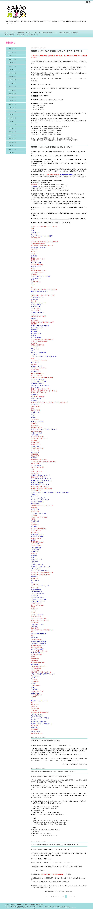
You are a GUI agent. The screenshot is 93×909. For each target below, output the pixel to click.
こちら (74, 113)
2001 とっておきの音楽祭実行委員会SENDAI (19, 907)
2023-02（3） (12, 128)
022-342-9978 (45, 833)
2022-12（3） (12, 135)
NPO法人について (31, 32)
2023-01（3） (12, 132)
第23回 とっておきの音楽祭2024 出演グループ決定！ (52, 147)
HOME (6, 32)
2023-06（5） (12, 114)
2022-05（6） (12, 142)
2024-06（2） (12, 87)
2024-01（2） (12, 104)
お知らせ (13, 32)
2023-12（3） (12, 107)
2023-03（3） (12, 125)
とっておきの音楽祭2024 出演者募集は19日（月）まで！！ (54, 844)
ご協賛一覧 (74, 32)
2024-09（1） (12, 83)
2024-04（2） (12, 94)
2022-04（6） (12, 145)
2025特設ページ (32, 35)
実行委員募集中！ (10, 35)
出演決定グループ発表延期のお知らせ (45, 740)
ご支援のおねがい (63, 32)
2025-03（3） (12, 73)
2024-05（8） (12, 90)
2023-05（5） (12, 118)
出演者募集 (21, 32)
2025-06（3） (12, 62)
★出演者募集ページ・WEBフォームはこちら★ (59, 891)
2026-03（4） (12, 52)
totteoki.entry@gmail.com (59, 219)
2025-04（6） (12, 69)
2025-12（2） (12, 55)
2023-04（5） (12, 121)
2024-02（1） (12, 100)
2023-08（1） (12, 111)
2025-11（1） (12, 59)
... (71, 896)
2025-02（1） (12, 76)
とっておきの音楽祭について (48, 32)
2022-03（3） (12, 149)
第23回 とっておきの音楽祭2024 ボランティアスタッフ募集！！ (56, 51)
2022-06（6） (12, 139)
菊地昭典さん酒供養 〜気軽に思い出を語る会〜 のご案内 (53, 771)
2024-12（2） (12, 80)
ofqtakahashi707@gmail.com (47, 835)
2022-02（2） (12, 152)
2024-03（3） (12, 97)
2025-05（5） (12, 66)
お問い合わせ (21, 35)
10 (68, 896)
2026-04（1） (12, 49)
